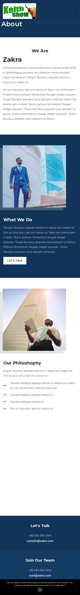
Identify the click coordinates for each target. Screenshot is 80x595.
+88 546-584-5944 (40, 535)
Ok (40, 590)
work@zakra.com (40, 575)
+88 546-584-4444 (40, 570)
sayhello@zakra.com (40, 541)
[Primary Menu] (76, 11)
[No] (76, 587)
